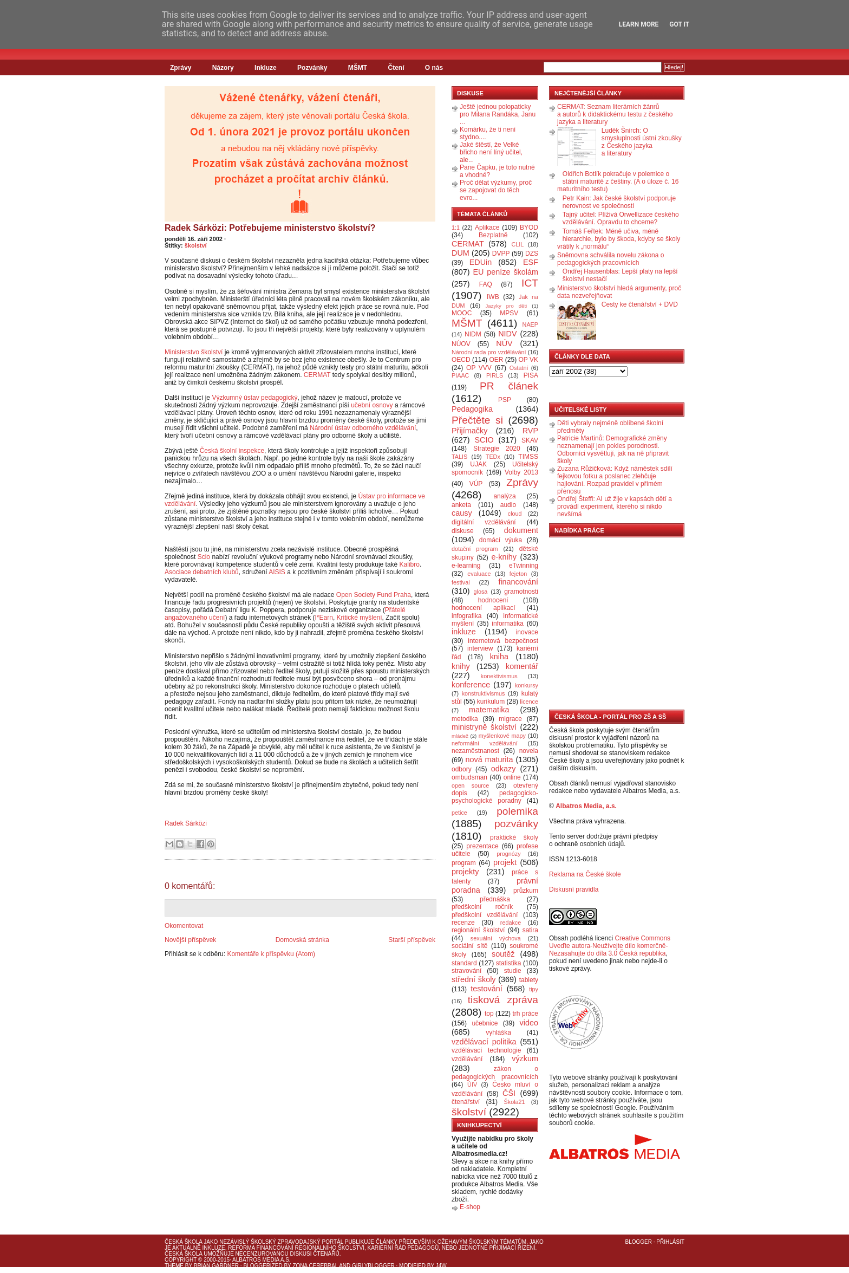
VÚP (476, 484)
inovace (527, 632)
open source (470, 785)
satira (530, 930)
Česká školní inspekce (232, 450)
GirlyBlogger (373, 1266)
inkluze (464, 631)
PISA (531, 375)
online (512, 777)
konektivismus (499, 676)
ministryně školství (484, 727)
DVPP (501, 253)
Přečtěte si (477, 420)
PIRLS (494, 375)
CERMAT (317, 375)
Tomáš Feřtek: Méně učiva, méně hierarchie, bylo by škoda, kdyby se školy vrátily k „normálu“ (618, 239)
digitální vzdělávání (484, 522)
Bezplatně (493, 235)
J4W (441, 1266)
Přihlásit (670, 1242)
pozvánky (516, 823)
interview (480, 648)
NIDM (473, 334)
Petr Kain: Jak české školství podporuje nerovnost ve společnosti (619, 202)
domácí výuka (500, 540)
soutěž (503, 954)
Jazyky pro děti (506, 306)
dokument (521, 530)
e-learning (466, 565)
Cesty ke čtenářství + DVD (640, 304)
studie (512, 971)
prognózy (508, 853)
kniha (499, 656)
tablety (528, 980)
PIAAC (460, 375)
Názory (223, 68)
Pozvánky (312, 68)
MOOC (462, 313)
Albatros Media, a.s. (586, 806)
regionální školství (478, 930)
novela (528, 751)
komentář (522, 666)
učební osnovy (372, 405)
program (464, 863)
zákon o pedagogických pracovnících (495, 1073)
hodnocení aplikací (483, 608)
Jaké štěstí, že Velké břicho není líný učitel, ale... (491, 152)
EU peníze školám (505, 272)
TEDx (493, 456)
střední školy (474, 979)
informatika (508, 623)
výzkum (525, 1058)
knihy (461, 666)
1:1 (456, 227)
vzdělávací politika (484, 1041)
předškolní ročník (482, 907)
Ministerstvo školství (194, 352)
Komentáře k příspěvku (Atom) (271, 954)
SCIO (483, 440)
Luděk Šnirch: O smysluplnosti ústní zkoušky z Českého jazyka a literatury (642, 142)
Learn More (639, 24)
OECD (461, 359)
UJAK (478, 464)
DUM (460, 253)
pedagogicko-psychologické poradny (495, 796)
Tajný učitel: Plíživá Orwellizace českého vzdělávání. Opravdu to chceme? (621, 218)
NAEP (530, 324)
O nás (434, 68)
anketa (461, 505)
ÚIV (472, 1084)
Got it (679, 24)
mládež (460, 736)
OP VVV (479, 368)
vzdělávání (467, 1059)
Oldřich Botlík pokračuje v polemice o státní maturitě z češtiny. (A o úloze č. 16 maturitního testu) (617, 181)
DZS (531, 253)
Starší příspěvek (411, 940)
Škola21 (514, 1102)
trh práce (525, 1013)
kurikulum (491, 701)
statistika (508, 963)
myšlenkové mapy (502, 735)
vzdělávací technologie (486, 1050)
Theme (174, 1266)
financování (518, 581)
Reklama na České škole (585, 874)
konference (471, 684)
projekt (505, 862)
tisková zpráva (503, 999)
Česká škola (183, 1242)
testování (486, 988)
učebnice (485, 1023)
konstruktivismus (483, 693)
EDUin (480, 262)
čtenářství (466, 1102)
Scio (204, 557)
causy (462, 513)
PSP (504, 400)
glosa (481, 591)
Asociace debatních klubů (202, 572)
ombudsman (469, 777)
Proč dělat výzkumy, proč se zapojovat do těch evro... (496, 190)
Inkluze (265, 68)
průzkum (525, 890)
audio (508, 505)
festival (461, 582)
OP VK (528, 359)
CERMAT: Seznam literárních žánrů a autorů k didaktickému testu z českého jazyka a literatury (614, 114)
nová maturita (489, 759)
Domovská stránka (302, 940)
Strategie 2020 (496, 448)
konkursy (526, 685)
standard (464, 963)
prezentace (482, 846)
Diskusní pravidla (573, 889)
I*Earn (324, 617)
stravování (466, 971)
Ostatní (519, 368)
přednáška (495, 899)
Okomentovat (184, 926)
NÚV (504, 343)
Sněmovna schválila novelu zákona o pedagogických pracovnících (610, 259)
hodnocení (493, 600)
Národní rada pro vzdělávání (489, 352)
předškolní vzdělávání (485, 915)
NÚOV (461, 344)
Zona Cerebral (315, 1266)
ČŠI (508, 1093)
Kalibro (410, 564)
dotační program (475, 548)
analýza (504, 496)
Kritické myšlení (359, 617)
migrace (510, 719)
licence (529, 701)
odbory (462, 769)
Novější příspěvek (190, 940)
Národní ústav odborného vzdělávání (363, 428)
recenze (463, 922)
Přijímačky (469, 430)
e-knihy (504, 557)
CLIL (517, 244)
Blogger (638, 1242)
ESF (530, 262)
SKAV (529, 440)
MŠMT (357, 68)
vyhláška (498, 1032)
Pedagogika (472, 409)
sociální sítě (469, 946)
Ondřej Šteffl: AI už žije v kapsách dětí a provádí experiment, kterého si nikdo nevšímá (614, 506)
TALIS (459, 456)
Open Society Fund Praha (373, 595)
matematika (489, 709)
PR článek (509, 386)
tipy (533, 989)
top (489, 1013)
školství (196, 245)
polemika (517, 811)
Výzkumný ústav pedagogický (254, 397)
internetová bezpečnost (503, 641)
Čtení (396, 68)
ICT (529, 283)
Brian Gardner (216, 1266)
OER (496, 359)
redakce (510, 922)
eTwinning (523, 565)
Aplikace (487, 227)
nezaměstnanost (475, 751)
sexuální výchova (496, 938)
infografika (466, 616)
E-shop (470, 1207)
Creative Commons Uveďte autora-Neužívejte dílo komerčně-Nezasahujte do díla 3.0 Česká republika (609, 945)
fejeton (518, 573)
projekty (465, 871)
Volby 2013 (521, 472)
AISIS (277, 572)
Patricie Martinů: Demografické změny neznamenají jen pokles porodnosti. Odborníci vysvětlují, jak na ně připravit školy (613, 449)
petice (459, 812)
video (529, 1022)
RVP (530, 430)
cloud (515, 513)
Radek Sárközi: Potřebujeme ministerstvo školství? (270, 227)
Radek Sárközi (186, 823)
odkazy (503, 768)
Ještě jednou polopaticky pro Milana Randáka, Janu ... (497, 114)
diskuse (463, 531)
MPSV (509, 313)
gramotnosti (521, 591)
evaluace (479, 573)
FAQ (485, 284)
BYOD (529, 227)
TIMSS (528, 456)
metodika (465, 719)
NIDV (507, 333)
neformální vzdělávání (485, 743)
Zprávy (180, 68)
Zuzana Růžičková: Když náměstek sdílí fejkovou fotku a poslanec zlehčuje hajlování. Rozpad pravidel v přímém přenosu (614, 480)
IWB (493, 297)
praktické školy (514, 837)
